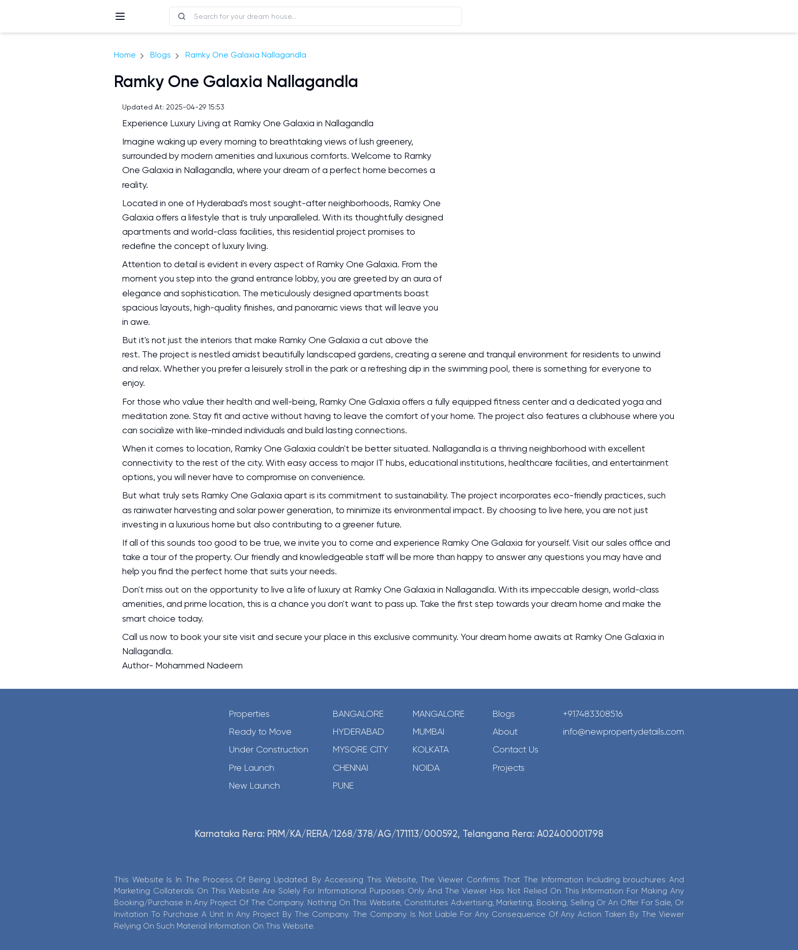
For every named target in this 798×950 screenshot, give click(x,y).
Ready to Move (260, 732)
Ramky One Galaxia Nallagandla (245, 55)
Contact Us (515, 749)
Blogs (160, 55)
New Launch (254, 785)
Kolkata (431, 749)
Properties (249, 714)
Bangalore (358, 714)
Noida (426, 768)
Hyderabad (358, 732)
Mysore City (360, 749)
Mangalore (439, 714)
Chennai (350, 768)
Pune (343, 785)
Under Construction (268, 749)
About (505, 732)
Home (125, 55)
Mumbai (428, 732)
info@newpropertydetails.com (623, 732)
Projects (509, 768)
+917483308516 (593, 714)
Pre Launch (251, 768)
